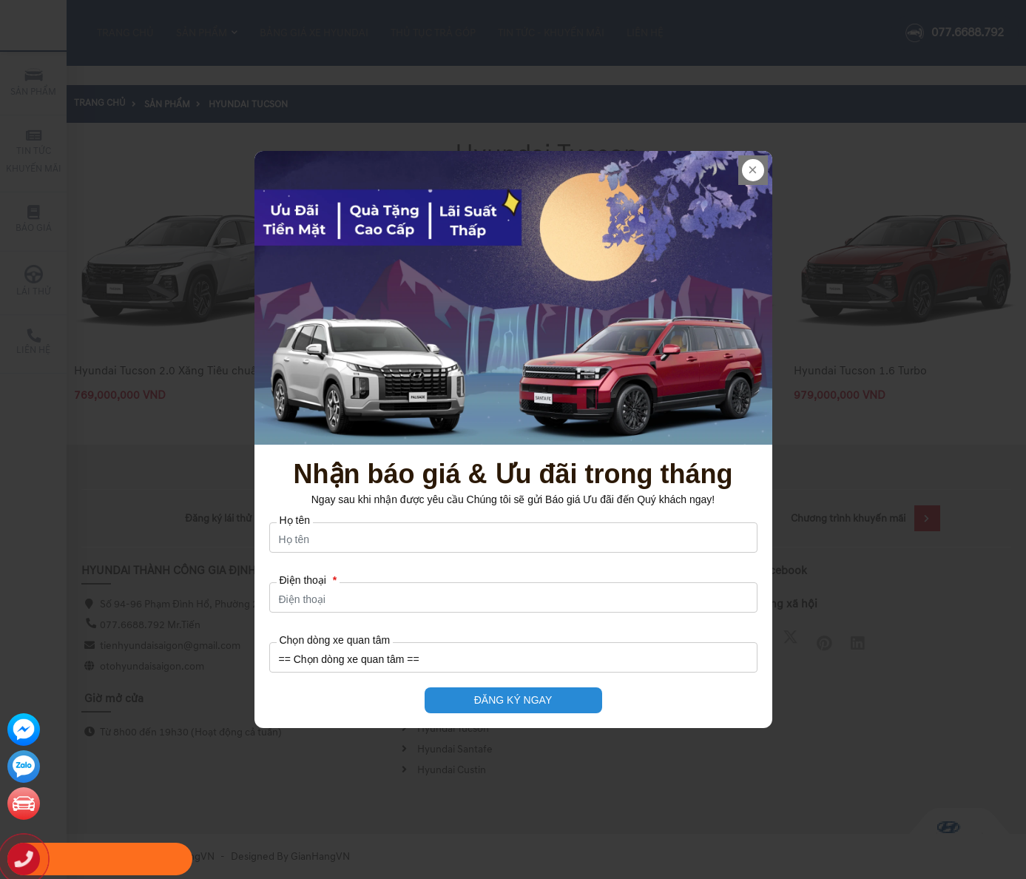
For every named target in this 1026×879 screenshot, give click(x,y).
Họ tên (295, 520)
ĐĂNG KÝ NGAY (513, 700)
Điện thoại (308, 580)
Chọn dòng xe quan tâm (335, 640)
